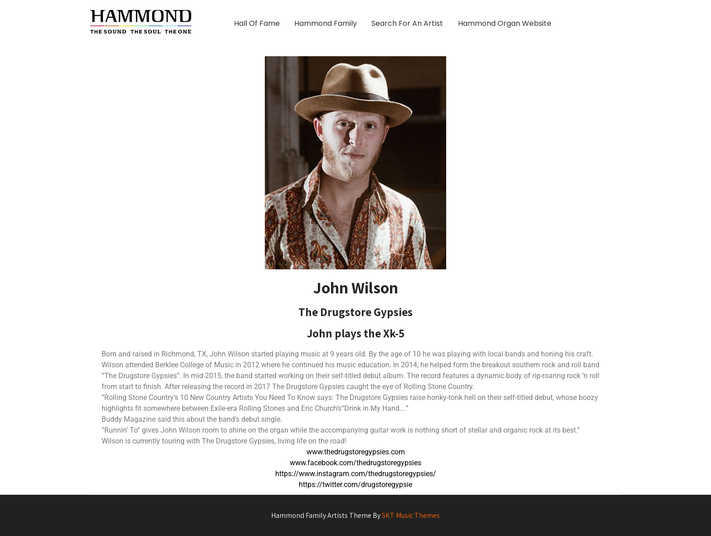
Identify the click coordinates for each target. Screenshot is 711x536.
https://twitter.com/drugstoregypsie (355, 484)
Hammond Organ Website (504, 23)
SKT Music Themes (411, 515)
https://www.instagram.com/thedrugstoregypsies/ (355, 473)
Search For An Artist (407, 23)
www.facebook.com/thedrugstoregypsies (355, 462)
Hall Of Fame (257, 23)
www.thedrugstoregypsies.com (356, 452)
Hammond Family (325, 23)
